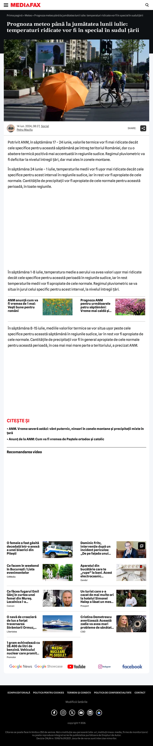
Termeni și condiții (79, 692)
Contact (139, 692)
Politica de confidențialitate (112, 692)
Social (45, 126)
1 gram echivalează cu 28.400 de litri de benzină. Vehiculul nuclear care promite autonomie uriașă (23, 648)
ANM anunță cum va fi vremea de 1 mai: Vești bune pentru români (23, 306)
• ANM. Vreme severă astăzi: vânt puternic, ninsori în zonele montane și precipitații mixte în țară (75, 431)
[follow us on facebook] (132, 667)
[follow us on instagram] (104, 667)
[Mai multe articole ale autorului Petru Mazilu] (11, 128)
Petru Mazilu (25, 129)
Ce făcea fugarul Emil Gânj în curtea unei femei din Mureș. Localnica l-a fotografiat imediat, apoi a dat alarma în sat (23, 597)
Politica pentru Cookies (48, 692)
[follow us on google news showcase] (49, 667)
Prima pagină (15, 15)
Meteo (28, 15)
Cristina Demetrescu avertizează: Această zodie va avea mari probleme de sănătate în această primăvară (96, 622)
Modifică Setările (76, 701)
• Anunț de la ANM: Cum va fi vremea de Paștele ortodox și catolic (55, 439)
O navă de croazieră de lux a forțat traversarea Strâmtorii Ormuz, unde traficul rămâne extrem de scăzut (23, 622)
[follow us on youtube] (76, 667)
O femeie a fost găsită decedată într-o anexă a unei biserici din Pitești (23, 548)
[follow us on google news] (21, 667)
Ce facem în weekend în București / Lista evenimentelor (23, 569)
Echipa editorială (19, 692)
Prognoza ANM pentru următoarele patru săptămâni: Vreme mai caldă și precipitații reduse (95, 306)
